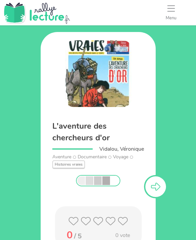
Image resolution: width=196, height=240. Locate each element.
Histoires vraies (69, 164)
